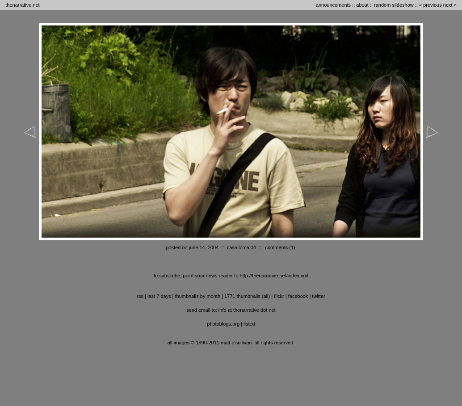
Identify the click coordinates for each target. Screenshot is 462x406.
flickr (279, 296)
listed (249, 323)
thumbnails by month (198, 296)
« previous (430, 5)
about (362, 5)
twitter (318, 296)
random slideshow (394, 5)
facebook (298, 296)
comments (276, 247)
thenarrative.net (22, 5)
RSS (140, 296)
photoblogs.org (223, 323)
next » (450, 5)
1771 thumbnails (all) (247, 296)
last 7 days (159, 296)
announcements (333, 5)
